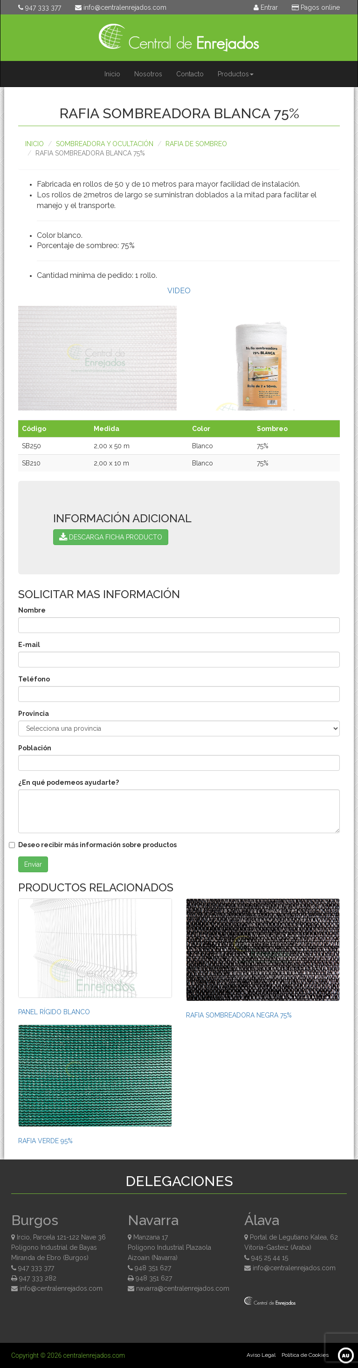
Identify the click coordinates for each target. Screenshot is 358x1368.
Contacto (190, 74)
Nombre (32, 610)
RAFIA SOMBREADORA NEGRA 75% (239, 1015)
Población (34, 748)
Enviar (33, 864)
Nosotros (148, 74)
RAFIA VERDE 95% (45, 1141)
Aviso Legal (261, 1355)
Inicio (112, 74)
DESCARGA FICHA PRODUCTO (110, 537)
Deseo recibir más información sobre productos (97, 845)
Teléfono (34, 679)
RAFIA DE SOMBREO (196, 144)
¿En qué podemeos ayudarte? (68, 782)
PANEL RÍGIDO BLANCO (54, 1012)
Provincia (33, 713)
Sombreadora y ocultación (104, 144)
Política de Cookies (305, 1355)
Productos (236, 74)
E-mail (29, 644)
